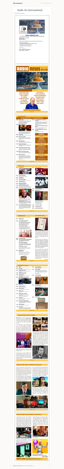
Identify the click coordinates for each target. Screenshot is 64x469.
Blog (47, 3)
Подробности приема (19, 13)
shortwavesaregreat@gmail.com (28, 465)
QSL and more (17, 3)
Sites (44, 3)
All (41, 3)
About (50, 3)
